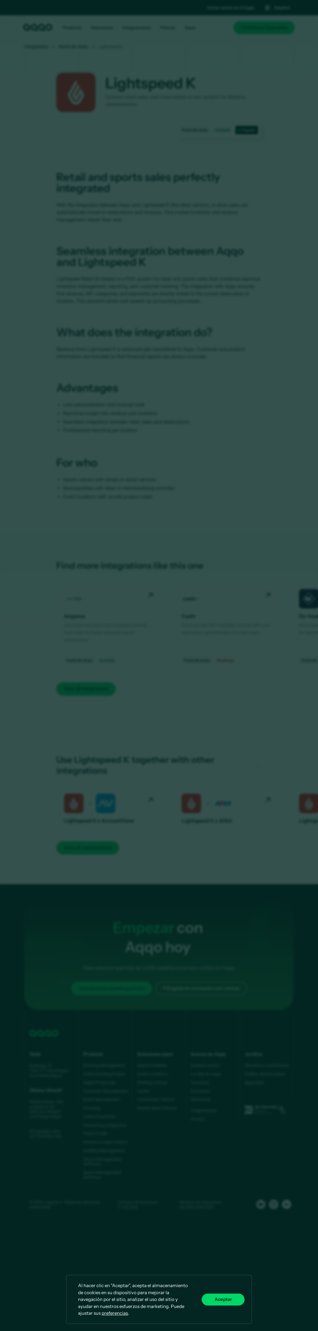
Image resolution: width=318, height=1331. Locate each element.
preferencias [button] (115, 1313)
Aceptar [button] (223, 1299)
